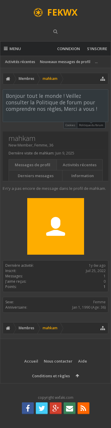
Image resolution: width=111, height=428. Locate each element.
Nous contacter (58, 361)
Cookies (70, 125)
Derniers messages (36, 175)
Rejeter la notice (104, 95)
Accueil (31, 361)
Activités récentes (20, 61)
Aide (82, 361)
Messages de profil (32, 164)
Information (82, 175)
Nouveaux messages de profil (65, 61)
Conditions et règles (51, 375)
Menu (12, 49)
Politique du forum (91, 124)
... (96, 61)
